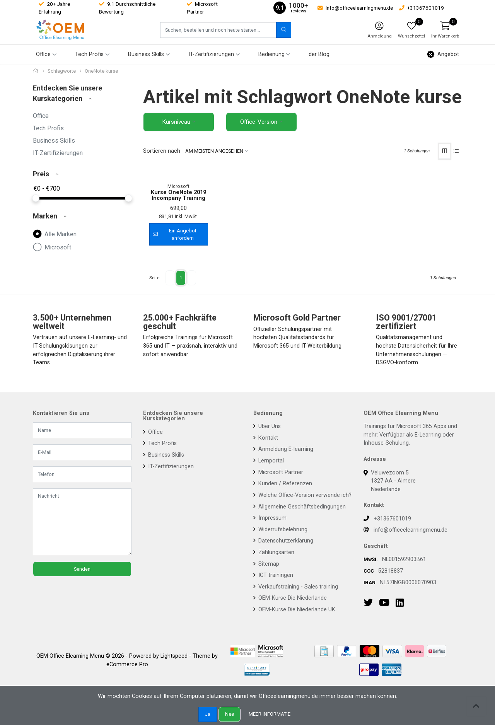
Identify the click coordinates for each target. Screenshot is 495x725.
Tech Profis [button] (89, 54)
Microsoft (52, 246)
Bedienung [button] (271, 54)
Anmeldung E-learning (285, 511)
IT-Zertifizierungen (58, 153)
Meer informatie (269, 714)
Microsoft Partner (280, 535)
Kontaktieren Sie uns (61, 476)
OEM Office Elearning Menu (401, 476)
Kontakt (267, 500)
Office (41, 115)
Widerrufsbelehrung (282, 592)
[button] (445, 30)
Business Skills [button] (146, 54)
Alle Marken (55, 233)
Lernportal (270, 523)
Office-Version (258, 121)
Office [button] (43, 54)
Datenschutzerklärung (285, 603)
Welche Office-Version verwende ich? (304, 557)
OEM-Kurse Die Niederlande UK (296, 672)
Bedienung (268, 476)
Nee (229, 714)
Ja (207, 714)
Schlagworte (62, 71)
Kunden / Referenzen (284, 546)
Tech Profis (48, 128)
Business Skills (54, 140)
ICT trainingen (275, 638)
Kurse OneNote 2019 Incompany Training (178, 258)
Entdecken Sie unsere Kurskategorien (173, 478)
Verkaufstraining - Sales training (297, 649)
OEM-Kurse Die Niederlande (292, 660)
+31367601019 (392, 581)
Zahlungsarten (275, 615)
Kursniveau (176, 121)
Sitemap (268, 626)
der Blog (319, 54)
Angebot (443, 54)
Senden (82, 632)
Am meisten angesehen (214, 151)
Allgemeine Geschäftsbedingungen (301, 569)
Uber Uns (269, 489)
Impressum (272, 580)
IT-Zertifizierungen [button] (211, 54)
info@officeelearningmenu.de (410, 592)
